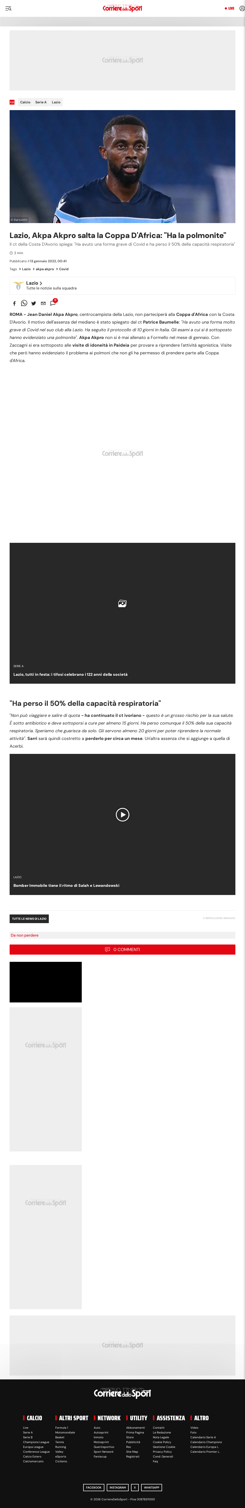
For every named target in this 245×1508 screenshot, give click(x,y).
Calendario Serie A (203, 1437)
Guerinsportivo (104, 1447)
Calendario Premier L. (205, 1452)
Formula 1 (61, 1428)
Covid (62, 269)
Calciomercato (33, 1461)
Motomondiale (65, 1432)
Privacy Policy (162, 1452)
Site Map (132, 1452)
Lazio (56, 102)
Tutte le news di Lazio (29, 919)
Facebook (93, 1487)
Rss (128, 1447)
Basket (59, 1437)
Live (231, 8)
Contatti (158, 1428)
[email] (43, 303)
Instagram (118, 1487)
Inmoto (98, 1437)
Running (60, 1447)
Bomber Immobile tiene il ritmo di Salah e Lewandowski (66, 885)
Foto (193, 1432)
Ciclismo (61, 1461)
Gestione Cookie (164, 1447)
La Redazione (162, 1432)
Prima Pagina (135, 1432)
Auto (97, 1428)
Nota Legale (161, 1437)
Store (130, 1437)
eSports (60, 1456)
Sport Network (103, 1452)
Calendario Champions (206, 1442)
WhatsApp (151, 1487)
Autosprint (101, 1432)
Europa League (33, 1447)
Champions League (36, 1442)
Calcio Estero (32, 1456)
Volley (59, 1452)
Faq (155, 1461)
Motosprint (101, 1442)
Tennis (59, 1442)
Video (194, 1428)
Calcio (25, 102)
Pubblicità (133, 1442)
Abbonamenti (135, 1428)
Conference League (36, 1452)
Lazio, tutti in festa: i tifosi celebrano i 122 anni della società (70, 674)
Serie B (27, 1437)
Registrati (132, 1456)
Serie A (41, 102)
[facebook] (14, 303)
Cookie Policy (162, 1442)
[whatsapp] (24, 303)
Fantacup (100, 1456)
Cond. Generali (163, 1456)
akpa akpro (43, 269)
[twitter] (33, 303)
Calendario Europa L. (204, 1447)
